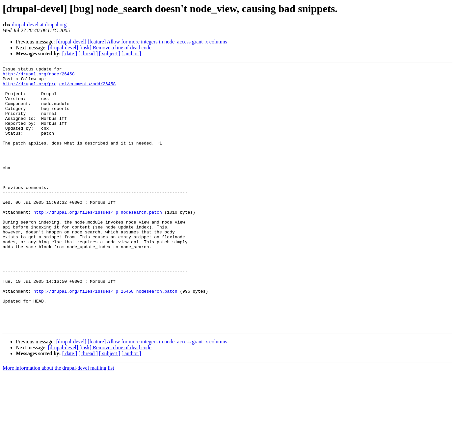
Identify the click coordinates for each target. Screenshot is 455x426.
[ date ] (69, 53)
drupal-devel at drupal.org (39, 24)
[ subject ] (109, 53)
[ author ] (131, 53)
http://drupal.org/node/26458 (38, 76)
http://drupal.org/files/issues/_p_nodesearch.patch (98, 242)
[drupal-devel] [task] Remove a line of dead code (99, 47)
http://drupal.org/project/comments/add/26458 (59, 88)
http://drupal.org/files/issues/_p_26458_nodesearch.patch (105, 336)
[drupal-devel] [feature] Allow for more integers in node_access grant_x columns (141, 41)
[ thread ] (88, 53)
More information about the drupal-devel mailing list (58, 420)
